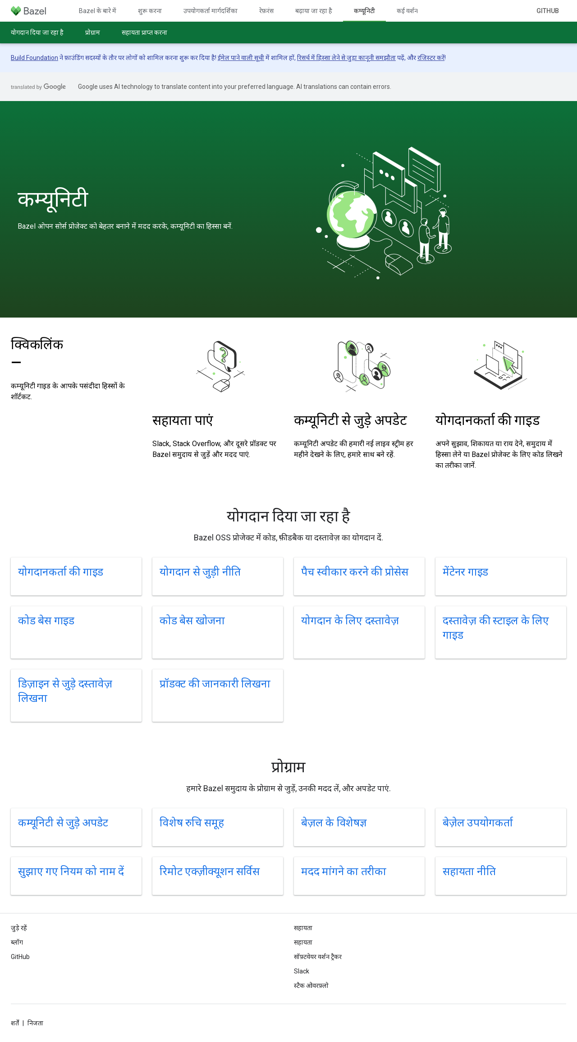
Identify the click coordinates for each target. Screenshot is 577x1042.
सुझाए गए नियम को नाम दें (71, 871)
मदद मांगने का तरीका (343, 871)
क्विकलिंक (37, 353)
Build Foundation (34, 57)
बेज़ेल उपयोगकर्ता (478, 822)
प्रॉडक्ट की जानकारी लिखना (215, 684)
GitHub (547, 10)
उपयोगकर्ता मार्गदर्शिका (210, 10)
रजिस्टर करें (430, 57)
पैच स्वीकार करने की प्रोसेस (354, 572)
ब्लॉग (17, 942)
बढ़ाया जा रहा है (313, 10)
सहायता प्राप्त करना (144, 32)
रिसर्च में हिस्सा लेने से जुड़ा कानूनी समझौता (346, 57)
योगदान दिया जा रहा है (37, 32)
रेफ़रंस (266, 10)
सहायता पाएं (182, 420)
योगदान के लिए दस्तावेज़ (349, 620)
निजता (35, 1023)
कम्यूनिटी (53, 199)
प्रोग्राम (92, 32)
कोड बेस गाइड (46, 620)
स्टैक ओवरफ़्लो (311, 985)
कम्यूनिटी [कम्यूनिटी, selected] (364, 10)
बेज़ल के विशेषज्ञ (333, 822)
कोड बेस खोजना (192, 620)
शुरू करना (150, 10)
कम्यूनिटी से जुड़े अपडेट (350, 420)
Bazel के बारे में (97, 10)
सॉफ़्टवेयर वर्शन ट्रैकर (318, 956)
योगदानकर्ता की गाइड (487, 420)
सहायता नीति (469, 871)
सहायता (303, 942)
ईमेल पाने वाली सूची (241, 57)
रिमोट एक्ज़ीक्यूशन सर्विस (209, 871)
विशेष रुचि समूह (192, 822)
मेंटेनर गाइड (465, 572)
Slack (301, 971)
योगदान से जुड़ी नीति (200, 572)
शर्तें (15, 1023)
